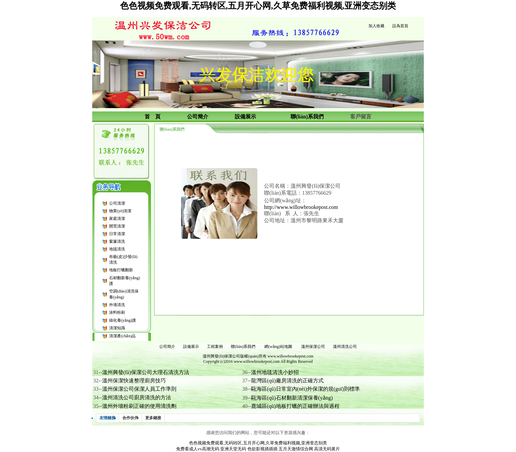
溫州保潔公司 (313, 346)
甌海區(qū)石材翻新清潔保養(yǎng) (292, 398)
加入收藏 (376, 26)
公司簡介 (167, 346)
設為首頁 (400, 26)
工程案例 (215, 346)
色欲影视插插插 (262, 448)
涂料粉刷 (117, 312)
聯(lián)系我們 (243, 346)
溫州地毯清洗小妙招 (275, 372)
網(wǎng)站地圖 (278, 346)
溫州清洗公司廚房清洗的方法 (136, 397)
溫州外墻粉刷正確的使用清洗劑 (139, 406)
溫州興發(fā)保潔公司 (221, 356)
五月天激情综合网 (296, 448)
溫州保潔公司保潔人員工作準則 (139, 389)
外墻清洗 (117, 304)
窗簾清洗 (117, 241)
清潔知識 (117, 328)
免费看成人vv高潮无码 (197, 448)
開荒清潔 (117, 226)
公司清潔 (117, 203)
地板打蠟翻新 (121, 270)
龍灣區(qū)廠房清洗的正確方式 (287, 380)
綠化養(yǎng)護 (122, 320)
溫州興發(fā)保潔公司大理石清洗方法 (145, 372)
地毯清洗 (117, 249)
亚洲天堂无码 (233, 448)
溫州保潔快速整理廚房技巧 (134, 380)
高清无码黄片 (327, 448)
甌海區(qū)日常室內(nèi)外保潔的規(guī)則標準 (305, 389)
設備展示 (191, 346)
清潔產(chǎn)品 (122, 336)
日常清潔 (117, 233)
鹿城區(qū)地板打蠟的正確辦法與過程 (295, 406)
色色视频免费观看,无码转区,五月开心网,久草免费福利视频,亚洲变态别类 (258, 6)
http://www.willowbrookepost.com (301, 207)
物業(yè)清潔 (120, 211)
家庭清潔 (117, 218)
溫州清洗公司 (345, 346)
